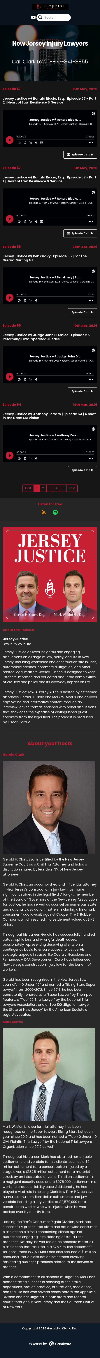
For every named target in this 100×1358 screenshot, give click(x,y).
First (28, 488)
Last (72, 488)
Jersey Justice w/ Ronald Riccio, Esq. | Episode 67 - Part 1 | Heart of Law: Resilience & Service (49, 179)
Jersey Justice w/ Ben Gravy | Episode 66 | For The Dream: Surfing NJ (45, 258)
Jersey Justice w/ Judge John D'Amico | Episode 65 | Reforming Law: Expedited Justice (47, 337)
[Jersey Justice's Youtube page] (33, 17)
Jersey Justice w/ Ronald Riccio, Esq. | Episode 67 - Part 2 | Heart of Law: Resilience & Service (49, 100)
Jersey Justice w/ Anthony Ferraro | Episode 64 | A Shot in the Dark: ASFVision (49, 416)
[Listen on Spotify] (55, 512)
